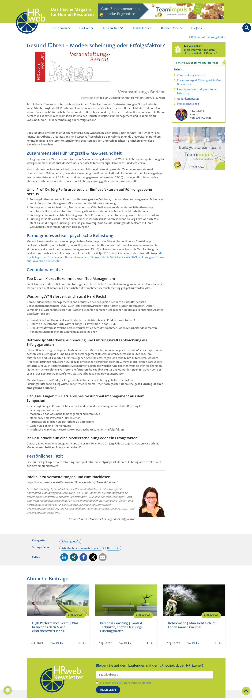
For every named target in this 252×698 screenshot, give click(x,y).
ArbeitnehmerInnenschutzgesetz (81, 548)
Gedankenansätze (188, 98)
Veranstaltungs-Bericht (191, 75)
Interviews (75, 615)
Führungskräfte (216, 37)
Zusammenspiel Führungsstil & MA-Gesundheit (199, 82)
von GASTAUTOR (200, 117)
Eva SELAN (56, 643)
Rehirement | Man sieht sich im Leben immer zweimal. (192, 625)
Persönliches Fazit (188, 103)
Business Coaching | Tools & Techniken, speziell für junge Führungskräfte (121, 627)
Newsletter (193, 46)
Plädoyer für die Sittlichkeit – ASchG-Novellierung (120, 257)
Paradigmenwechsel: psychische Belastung (197, 91)
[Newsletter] (178, 49)
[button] (64, 557)
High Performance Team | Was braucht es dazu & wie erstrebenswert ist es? (55, 627)
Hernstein (113, 548)
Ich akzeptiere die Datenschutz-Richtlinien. (125, 682)
